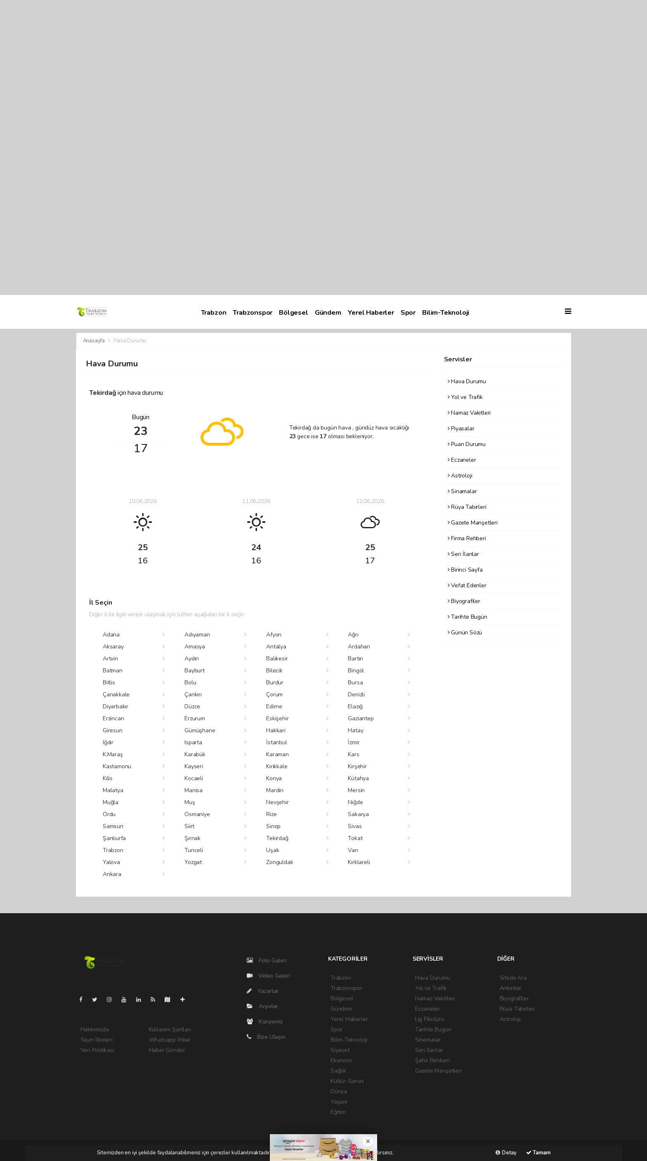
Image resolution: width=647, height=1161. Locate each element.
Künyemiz (265, 1022)
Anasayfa (94, 340)
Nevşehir (277, 802)
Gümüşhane (199, 730)
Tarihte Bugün (467, 617)
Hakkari (276, 730)
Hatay (355, 730)
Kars (353, 754)
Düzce (192, 706)
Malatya (113, 790)
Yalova (111, 862)
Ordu (109, 814)
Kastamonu (117, 766)
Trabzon (214, 312)
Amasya (194, 647)
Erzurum (194, 718)
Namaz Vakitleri (469, 413)
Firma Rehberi (467, 538)
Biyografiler (464, 601)
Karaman (277, 754)
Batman (113, 670)
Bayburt (194, 670)
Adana (111, 635)
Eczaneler (462, 460)
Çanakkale (116, 694)
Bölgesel (293, 312)
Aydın (191, 658)
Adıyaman (197, 635)
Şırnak (192, 838)
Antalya (276, 647)
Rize (271, 814)
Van (353, 850)
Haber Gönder (167, 1050)
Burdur (274, 682)
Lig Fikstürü (429, 1019)
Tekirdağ (277, 838)
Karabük (194, 754)
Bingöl (356, 670)
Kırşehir (357, 766)
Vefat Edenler (467, 585)
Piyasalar (461, 428)
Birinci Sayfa (465, 570)
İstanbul (276, 742)
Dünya (339, 1091)
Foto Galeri (267, 960)
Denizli (356, 694)
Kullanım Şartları (170, 1029)
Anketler (511, 988)
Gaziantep (360, 718)
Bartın (355, 658)
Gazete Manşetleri (473, 523)
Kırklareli (359, 862)
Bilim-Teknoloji (445, 312)
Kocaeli (193, 778)
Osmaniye (197, 814)
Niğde (355, 802)
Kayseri (193, 766)
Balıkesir (277, 658)
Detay (506, 1152)
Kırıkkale (276, 766)
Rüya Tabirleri (467, 507)
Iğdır (108, 742)
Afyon (273, 635)
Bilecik (274, 670)
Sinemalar (428, 1040)
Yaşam (339, 1102)
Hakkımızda (94, 1029)
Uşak (272, 850)
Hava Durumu (129, 340)
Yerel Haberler (371, 312)
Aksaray (113, 647)
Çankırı (193, 694)
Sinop (273, 826)
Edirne (274, 706)
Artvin (110, 658)
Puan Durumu (467, 444)
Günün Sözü (465, 632)
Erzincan (113, 718)
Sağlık (338, 1071)
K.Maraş (113, 754)
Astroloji (460, 476)
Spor (408, 312)
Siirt (189, 826)
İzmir (353, 742)
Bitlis (109, 682)
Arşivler (262, 1006)
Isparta (193, 742)
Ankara (112, 874)
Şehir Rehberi (432, 1060)
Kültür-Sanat (347, 1081)
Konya (274, 778)
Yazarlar (263, 991)
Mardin (274, 790)
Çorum (274, 694)
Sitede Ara (513, 978)
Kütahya (358, 778)
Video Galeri (268, 976)
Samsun (113, 826)
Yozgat (193, 862)
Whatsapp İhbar (170, 1040)
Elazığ (355, 706)
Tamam (538, 1152)
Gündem (328, 312)
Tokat (355, 838)
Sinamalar (462, 491)
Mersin (356, 790)
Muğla (110, 802)
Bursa (355, 682)
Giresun (113, 730)
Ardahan (359, 647)
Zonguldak (279, 862)
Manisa (193, 790)
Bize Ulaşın (266, 1037)
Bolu (190, 682)
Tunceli (193, 850)
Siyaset (340, 1050)
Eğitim (338, 1112)
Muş (189, 802)
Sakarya (358, 814)
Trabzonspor (252, 312)
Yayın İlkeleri (96, 1040)
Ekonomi (341, 1060)
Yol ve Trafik (465, 397)
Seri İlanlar (463, 554)
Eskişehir (277, 718)
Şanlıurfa (114, 838)
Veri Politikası (97, 1050)
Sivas (354, 826)
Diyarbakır (115, 706)
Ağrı (353, 635)
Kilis (108, 778)
